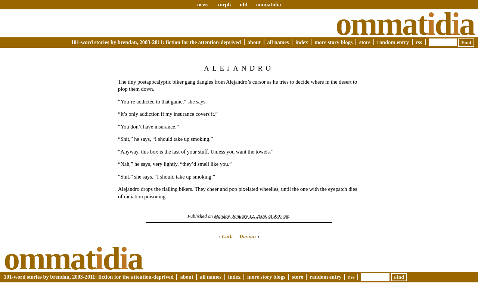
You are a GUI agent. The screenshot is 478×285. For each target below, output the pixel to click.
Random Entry (393, 42)
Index (301, 42)
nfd (244, 4)
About (254, 42)
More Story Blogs (333, 42)
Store (364, 42)
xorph (224, 4)
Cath (227, 236)
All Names (278, 42)
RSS (419, 42)
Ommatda (405, 24)
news (202, 4)
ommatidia (268, 4)
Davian (247, 236)
